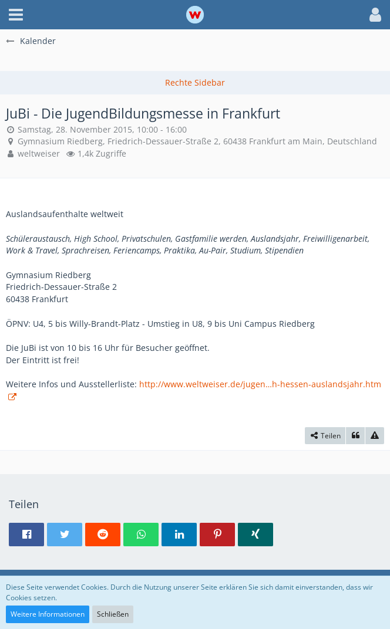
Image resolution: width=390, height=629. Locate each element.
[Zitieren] (355, 436)
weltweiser (39, 153)
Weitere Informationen (48, 614)
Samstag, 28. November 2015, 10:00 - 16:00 (102, 129)
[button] (16, 14)
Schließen (113, 614)
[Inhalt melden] (374, 436)
